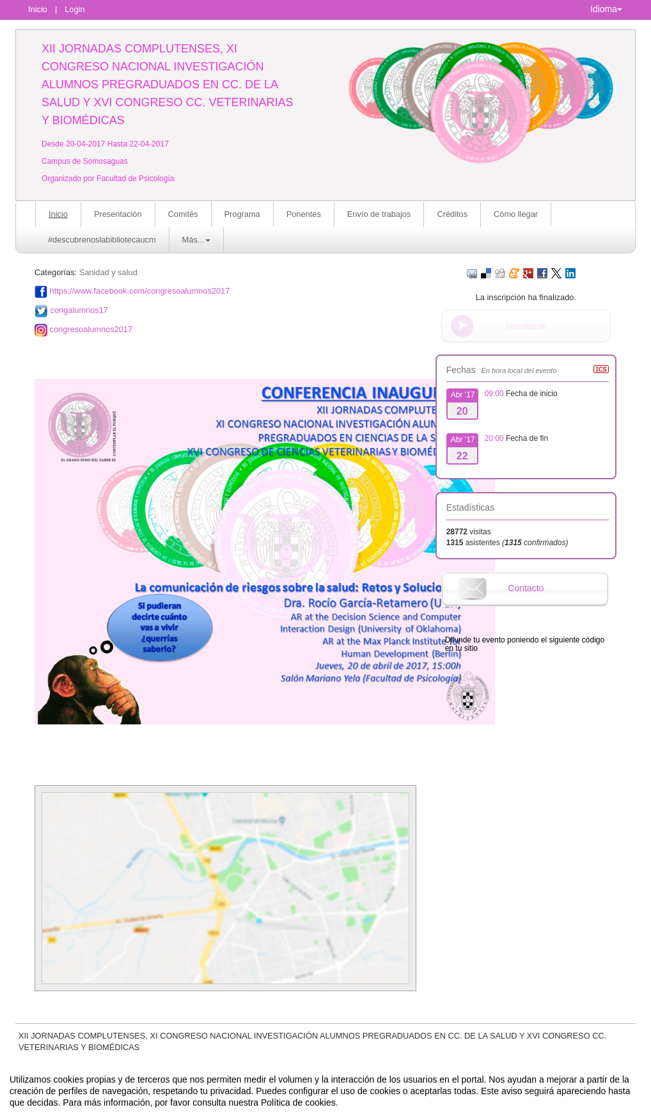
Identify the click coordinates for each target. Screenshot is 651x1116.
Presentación (118, 214)
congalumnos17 (79, 310)
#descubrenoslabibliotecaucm (102, 239)
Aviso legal (192, 1104)
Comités (183, 214)
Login (74, 9)
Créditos (452, 214)
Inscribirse (525, 326)
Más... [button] (196, 239)
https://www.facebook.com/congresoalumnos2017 (140, 291)
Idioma (606, 9)
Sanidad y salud (108, 272)
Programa (242, 214)
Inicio (37, 9)
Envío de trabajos (379, 214)
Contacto (526, 588)
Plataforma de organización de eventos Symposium (332, 1104)
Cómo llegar (516, 214)
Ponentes (303, 214)
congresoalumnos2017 (91, 329)
